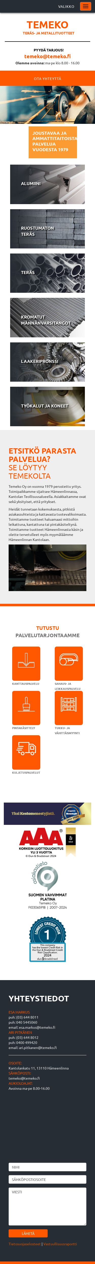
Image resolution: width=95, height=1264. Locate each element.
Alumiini (31, 183)
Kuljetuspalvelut (26, 772)
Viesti (47, 1207)
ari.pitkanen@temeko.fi (38, 1047)
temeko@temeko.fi (47, 56)
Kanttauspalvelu (25, 684)
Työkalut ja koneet (44, 406)
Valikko (66, 6)
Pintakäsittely (23, 728)
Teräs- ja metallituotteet (48, 33)
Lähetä (28, 1233)
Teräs (28, 272)
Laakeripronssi (39, 361)
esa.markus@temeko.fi (37, 1027)
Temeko (48, 24)
